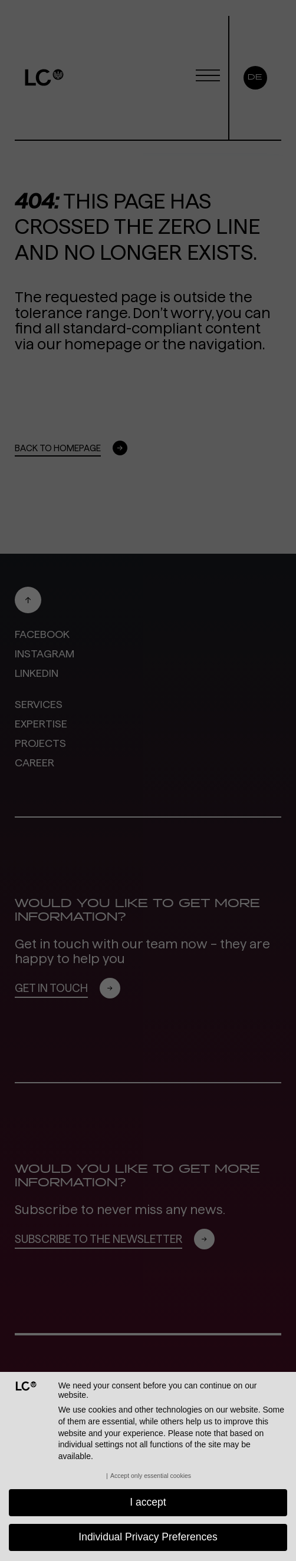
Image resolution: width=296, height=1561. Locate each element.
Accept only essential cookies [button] (150, 1475)
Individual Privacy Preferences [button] (147, 1537)
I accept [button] (148, 1502)
